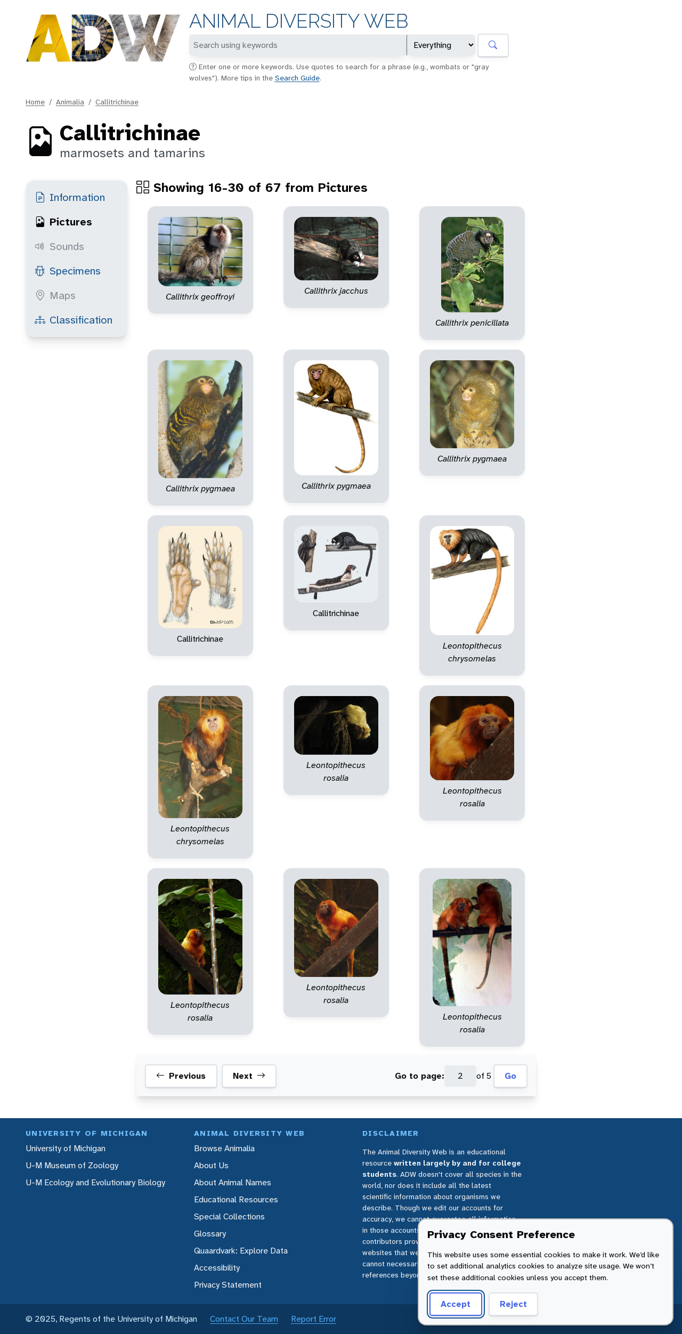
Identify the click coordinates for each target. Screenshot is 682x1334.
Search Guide (297, 78)
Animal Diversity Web (298, 21)
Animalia (70, 102)
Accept (455, 1303)
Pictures (63, 222)
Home (35, 102)
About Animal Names (232, 1182)
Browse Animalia (224, 1148)
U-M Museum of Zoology (72, 1165)
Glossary (210, 1233)
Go (510, 1075)
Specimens (68, 271)
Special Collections (229, 1216)
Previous (181, 1076)
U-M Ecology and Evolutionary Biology (95, 1182)
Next (249, 1076)
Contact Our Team (244, 1318)
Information (70, 197)
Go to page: (419, 1075)
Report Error (313, 1318)
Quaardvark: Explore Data (241, 1250)
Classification (73, 320)
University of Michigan (65, 1148)
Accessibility (217, 1267)
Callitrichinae (117, 102)
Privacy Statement (228, 1284)
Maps (55, 295)
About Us (211, 1165)
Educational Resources (236, 1199)
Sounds (59, 246)
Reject (513, 1303)
